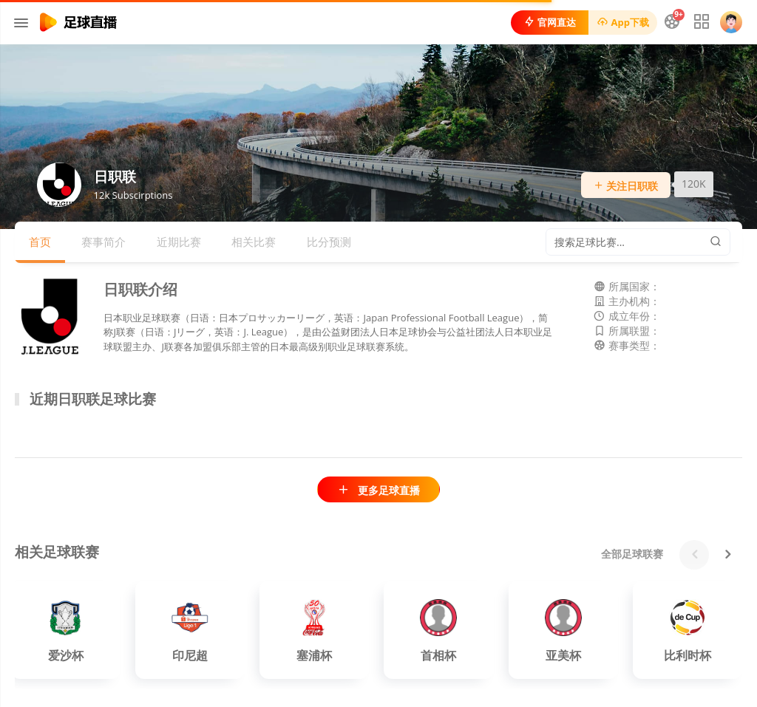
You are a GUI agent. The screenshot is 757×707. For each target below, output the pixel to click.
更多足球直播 (378, 490)
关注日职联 (626, 186)
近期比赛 (179, 241)
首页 (40, 241)
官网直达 (549, 22)
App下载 (623, 22)
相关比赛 (253, 241)
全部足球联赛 (632, 554)
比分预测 (329, 241)
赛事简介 (103, 241)
